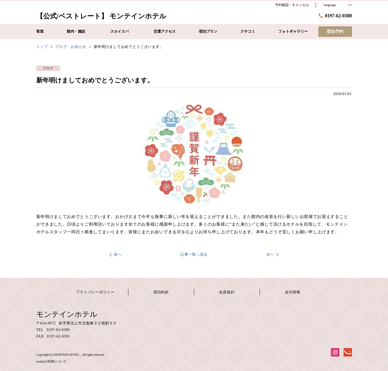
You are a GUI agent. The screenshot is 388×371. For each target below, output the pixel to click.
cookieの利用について (51, 361)
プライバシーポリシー (95, 292)
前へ (118, 254)
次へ (270, 254)
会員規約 (227, 292)
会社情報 (292, 292)
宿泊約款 (161, 292)
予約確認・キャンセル (292, 5)
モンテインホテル (66, 314)
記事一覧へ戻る (194, 254)
